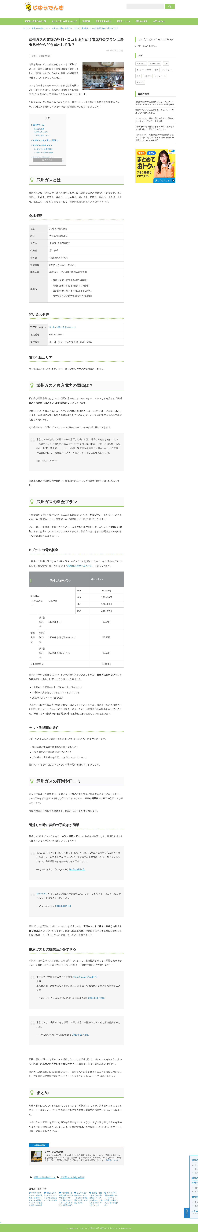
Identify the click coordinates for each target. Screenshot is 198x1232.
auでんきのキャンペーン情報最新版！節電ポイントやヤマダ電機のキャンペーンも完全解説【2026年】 (35, 1199)
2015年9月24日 (77, 869)
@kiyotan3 (41, 894)
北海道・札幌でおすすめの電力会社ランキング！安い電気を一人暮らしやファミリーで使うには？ (96, 1199)
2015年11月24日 (96, 998)
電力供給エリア (42, 135)
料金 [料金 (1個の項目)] (138, 76)
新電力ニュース (123, 21)
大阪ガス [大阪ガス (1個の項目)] (147, 76)
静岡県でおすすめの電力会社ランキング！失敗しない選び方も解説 (154, 111)
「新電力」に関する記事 (40, 56)
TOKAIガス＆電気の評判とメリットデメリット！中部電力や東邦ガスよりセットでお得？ (111, 1199)
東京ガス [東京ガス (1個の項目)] (140, 82)
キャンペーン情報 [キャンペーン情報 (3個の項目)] (144, 70)
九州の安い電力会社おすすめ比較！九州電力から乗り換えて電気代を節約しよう (154, 127)
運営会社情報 (141, 21)
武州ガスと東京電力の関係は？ (45, 140)
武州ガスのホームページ (79, 566)
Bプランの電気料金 (43, 149)
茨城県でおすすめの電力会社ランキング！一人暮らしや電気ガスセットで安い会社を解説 (154, 103)
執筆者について (112, 1160)
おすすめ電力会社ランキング (64, 21)
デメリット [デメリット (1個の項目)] (166, 70)
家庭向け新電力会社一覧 (35, 21)
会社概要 (39, 129)
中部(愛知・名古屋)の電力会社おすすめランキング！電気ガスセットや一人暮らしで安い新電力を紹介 (66, 1199)
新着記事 (86, 21)
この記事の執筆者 (39, 1145)
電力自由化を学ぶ (103, 21)
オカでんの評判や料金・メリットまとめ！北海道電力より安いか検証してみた (80, 1198)
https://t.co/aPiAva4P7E (85, 977)
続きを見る (47, 160)
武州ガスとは (37, 125)
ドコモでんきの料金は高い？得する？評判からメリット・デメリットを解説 (154, 119)
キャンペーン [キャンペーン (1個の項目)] (160, 76)
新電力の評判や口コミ (45, 1177)
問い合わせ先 (41, 132)
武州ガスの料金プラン (41, 145)
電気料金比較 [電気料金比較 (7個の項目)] (154, 63)
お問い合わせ (159, 21)
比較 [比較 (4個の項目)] (166, 63)
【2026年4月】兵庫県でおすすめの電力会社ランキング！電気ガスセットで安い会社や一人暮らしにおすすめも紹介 (154, 137)
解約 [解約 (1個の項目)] (156, 70)
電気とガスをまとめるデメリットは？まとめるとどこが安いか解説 (50, 1196)
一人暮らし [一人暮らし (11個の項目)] (141, 63)
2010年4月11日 (63, 906)
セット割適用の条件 (43, 152)
